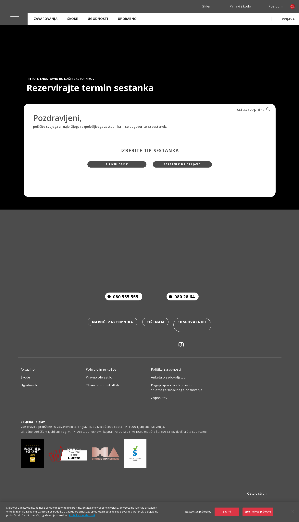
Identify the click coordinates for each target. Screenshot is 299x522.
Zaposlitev (159, 401)
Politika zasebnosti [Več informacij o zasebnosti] (82, 515)
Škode (72, 19)
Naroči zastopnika (111, 330)
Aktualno (28, 372)
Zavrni (227, 511)
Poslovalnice (193, 330)
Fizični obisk (116, 166)
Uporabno (127, 19)
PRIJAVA (288, 19)
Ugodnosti (98, 19)
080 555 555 (121, 305)
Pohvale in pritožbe (101, 372)
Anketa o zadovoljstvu (168, 380)
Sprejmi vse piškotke (258, 511)
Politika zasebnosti (166, 372)
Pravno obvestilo (99, 380)
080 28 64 (181, 305)
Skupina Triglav (33, 425)
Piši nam (155, 330)
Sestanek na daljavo (182, 166)
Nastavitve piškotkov (198, 511)
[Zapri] (292, 511)
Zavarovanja (45, 19)
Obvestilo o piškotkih (102, 388)
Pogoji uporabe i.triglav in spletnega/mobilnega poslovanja (176, 390)
